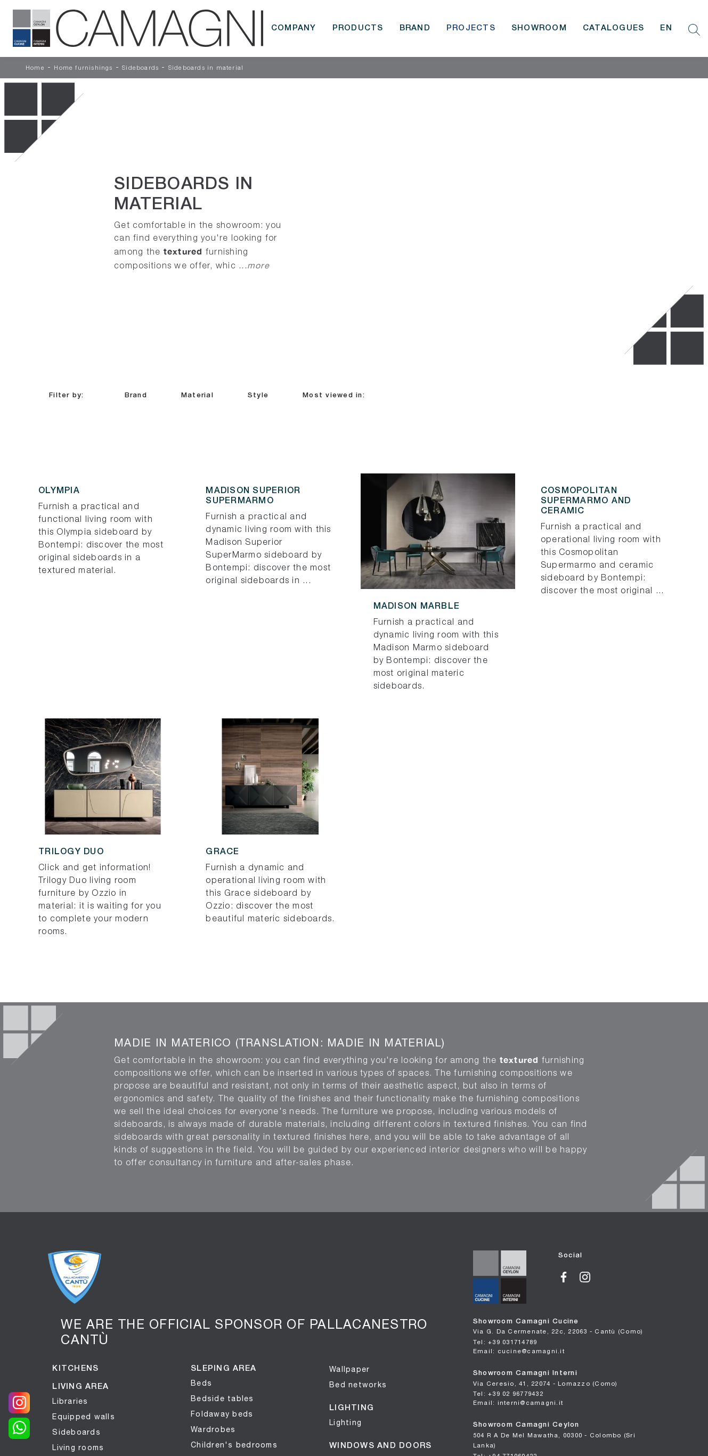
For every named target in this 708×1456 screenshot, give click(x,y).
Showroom (539, 28)
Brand (415, 28)
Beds (201, 1383)
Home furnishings (83, 68)
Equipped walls (83, 1416)
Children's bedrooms (234, 1445)
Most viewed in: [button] (334, 395)
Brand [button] (136, 395)
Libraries (70, 1401)
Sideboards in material (205, 68)
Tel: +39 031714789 (505, 1341)
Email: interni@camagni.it (518, 1402)
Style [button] (258, 395)
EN (666, 28)
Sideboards (140, 68)
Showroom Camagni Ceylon (554, 1435)
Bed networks (358, 1384)
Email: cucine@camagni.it (519, 1350)
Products (358, 28)
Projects (470, 28)
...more (254, 265)
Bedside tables (222, 1398)
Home (35, 68)
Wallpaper (349, 1369)
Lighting (345, 1422)
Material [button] (197, 395)
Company (293, 28)
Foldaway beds (222, 1414)
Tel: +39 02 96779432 (508, 1393)
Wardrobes (213, 1429)
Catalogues (614, 28)
